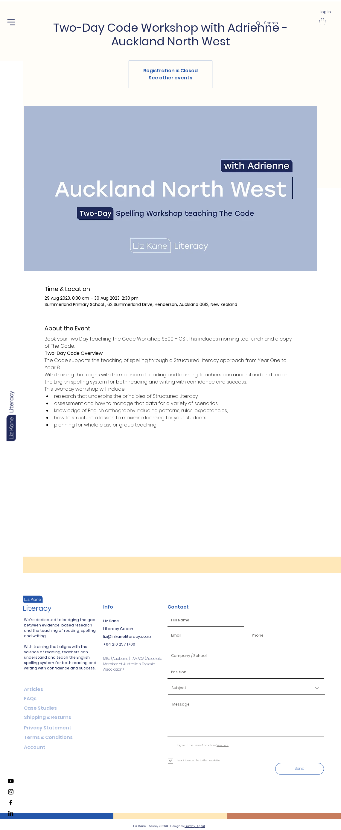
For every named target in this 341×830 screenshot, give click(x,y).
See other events (170, 77)
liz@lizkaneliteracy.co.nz (127, 636)
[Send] (299, 769)
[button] (11, 22)
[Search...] (284, 23)
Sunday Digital (195, 826)
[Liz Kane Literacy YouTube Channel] (10, 781)
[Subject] (246, 688)
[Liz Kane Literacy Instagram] (10, 791)
